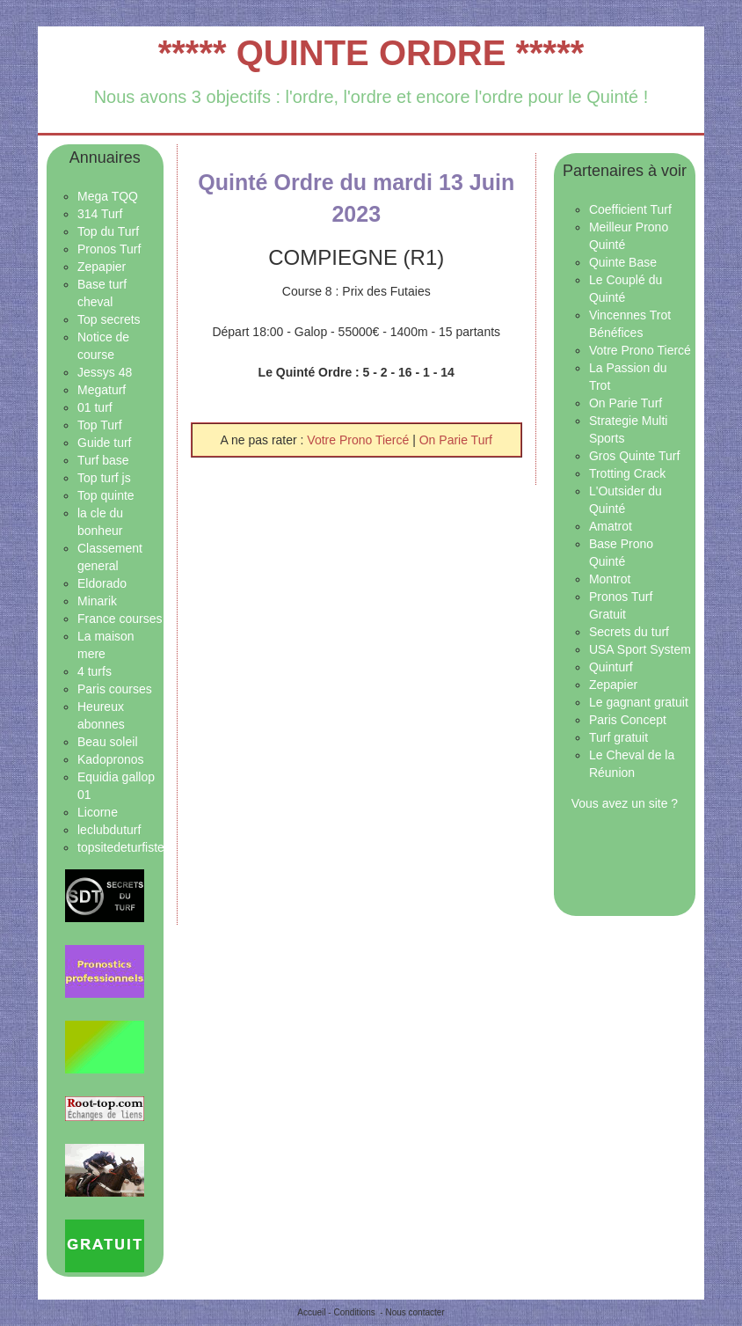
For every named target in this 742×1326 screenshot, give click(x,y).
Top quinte (106, 495)
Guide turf (104, 443)
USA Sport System (640, 649)
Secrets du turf (629, 632)
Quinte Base (623, 262)
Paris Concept (627, 720)
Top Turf (99, 425)
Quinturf (611, 667)
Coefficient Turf (630, 209)
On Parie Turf (455, 440)
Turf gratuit (618, 737)
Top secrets (109, 319)
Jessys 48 (104, 372)
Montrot (609, 579)
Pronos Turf (109, 249)
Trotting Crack (627, 473)
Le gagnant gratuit (638, 702)
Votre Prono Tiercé (359, 440)
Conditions (354, 1312)
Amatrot (610, 526)
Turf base (103, 460)
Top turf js (104, 478)
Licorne (97, 812)
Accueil (311, 1312)
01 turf (95, 407)
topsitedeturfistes (124, 847)
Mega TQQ (107, 196)
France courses (119, 619)
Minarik (97, 601)
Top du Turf (108, 231)
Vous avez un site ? (624, 803)
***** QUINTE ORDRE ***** (371, 52)
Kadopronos (110, 759)
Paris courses (114, 689)
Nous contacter (414, 1312)
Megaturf (101, 390)
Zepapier (101, 267)
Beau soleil (107, 742)
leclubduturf (109, 830)
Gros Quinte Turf (634, 456)
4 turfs (94, 671)
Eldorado (102, 583)
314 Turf (99, 214)
